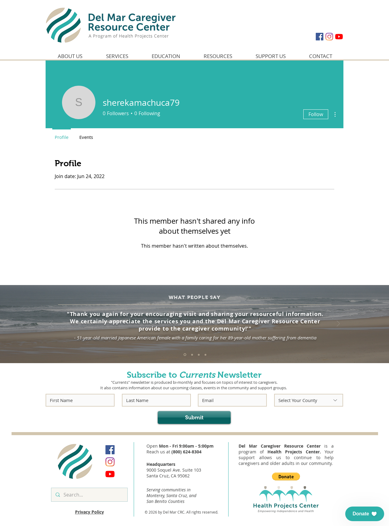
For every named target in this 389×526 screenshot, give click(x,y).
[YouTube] (339, 36)
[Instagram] (329, 36)
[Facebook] (319, 36)
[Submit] (194, 417)
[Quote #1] (185, 354)
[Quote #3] (199, 355)
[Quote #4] (205, 355)
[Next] (338, 324)
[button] (286, 476)
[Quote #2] (192, 355)
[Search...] (89, 494)
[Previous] (51, 324)
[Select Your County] (308, 400)
